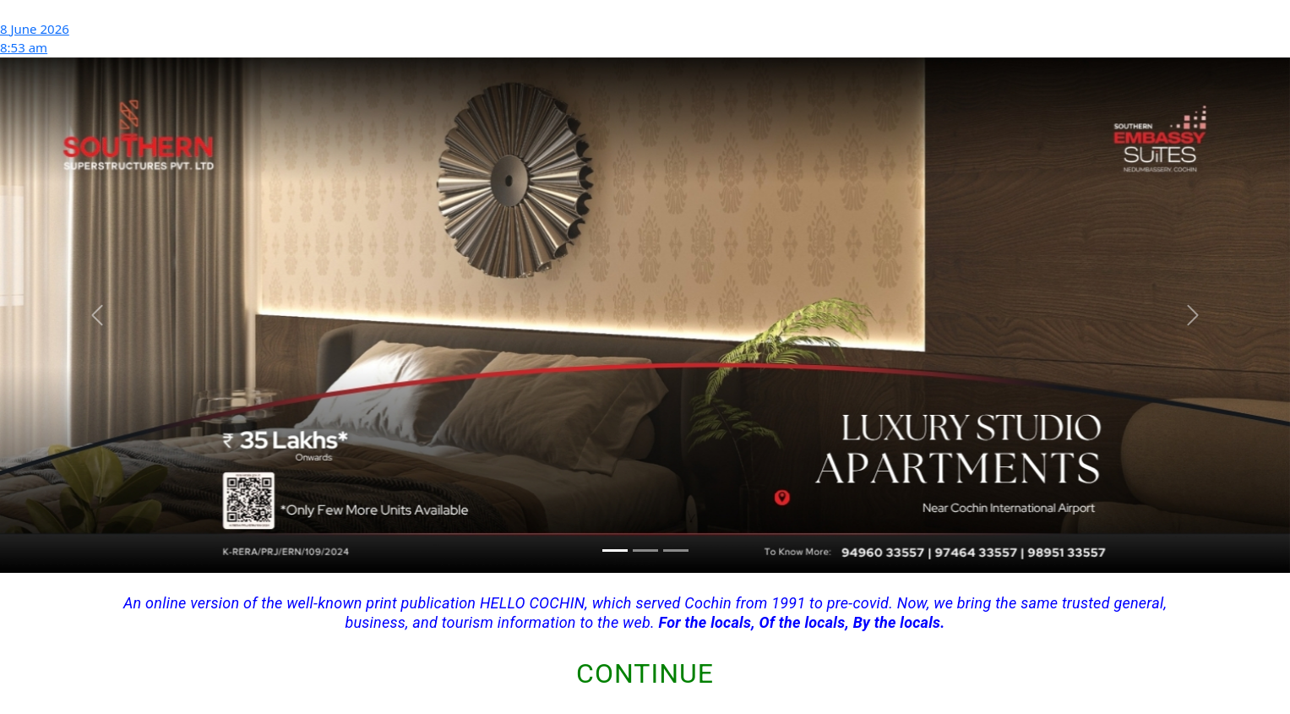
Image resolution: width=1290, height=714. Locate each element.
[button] (96, 315)
